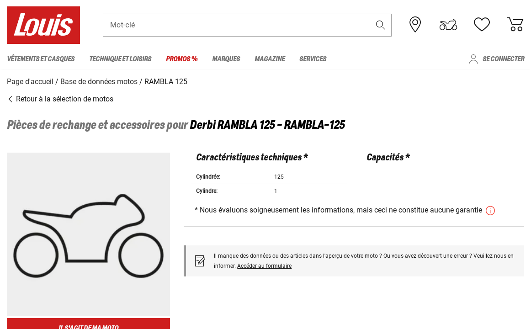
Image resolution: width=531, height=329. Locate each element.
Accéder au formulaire (264, 265)
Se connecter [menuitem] (503, 59)
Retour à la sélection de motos (60, 98)
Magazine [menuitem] (270, 59)
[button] (380, 26)
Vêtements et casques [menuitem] (40, 59)
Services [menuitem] (312, 59)
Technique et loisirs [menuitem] (120, 59)
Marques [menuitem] (226, 59)
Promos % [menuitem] (181, 59)
